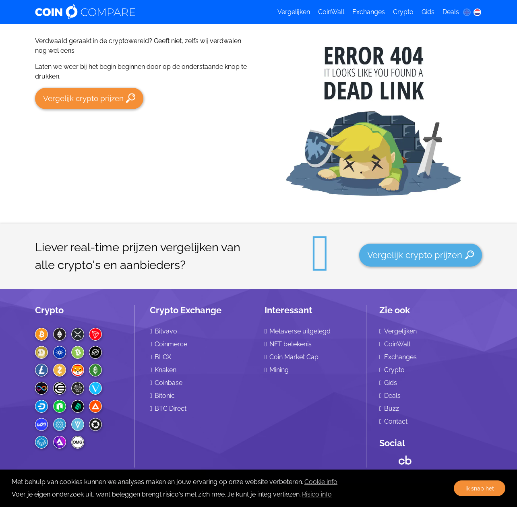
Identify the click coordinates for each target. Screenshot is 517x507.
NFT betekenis (290, 344)
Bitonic (165, 395)
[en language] (466, 12)
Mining (279, 370)
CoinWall (331, 12)
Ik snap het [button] (479, 488)
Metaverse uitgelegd (300, 331)
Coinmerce (171, 344)
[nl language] (477, 12)
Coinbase (168, 383)
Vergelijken (293, 12)
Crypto (403, 12)
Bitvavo (166, 331)
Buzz (391, 408)
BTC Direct (170, 408)
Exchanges (368, 12)
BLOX (163, 357)
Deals (451, 12)
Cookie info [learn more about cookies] (320, 482)
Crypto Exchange (185, 310)
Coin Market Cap (293, 357)
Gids (428, 12)
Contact (395, 421)
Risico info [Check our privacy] (317, 494)
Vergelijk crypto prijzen (89, 98)
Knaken (165, 370)
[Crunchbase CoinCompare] (405, 458)
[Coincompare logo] (148, 12)
